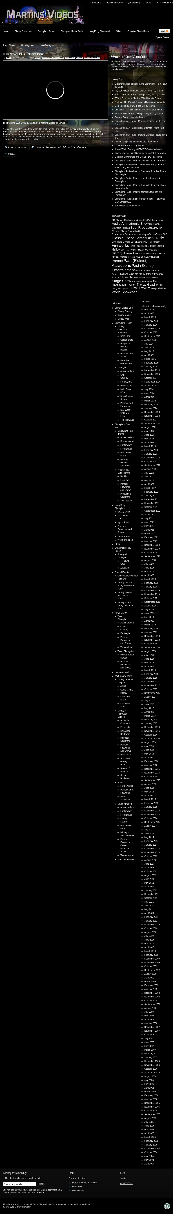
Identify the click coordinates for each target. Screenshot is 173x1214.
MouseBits (77, 1186)
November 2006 (152, 1065)
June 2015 (149, 788)
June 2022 (149, 476)
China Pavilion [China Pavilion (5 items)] (135, 231)
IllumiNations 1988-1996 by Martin (23, 54)
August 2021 (150, 514)
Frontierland (126, 385)
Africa (123, 686)
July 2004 (149, 1156)
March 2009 (150, 981)
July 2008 (149, 1012)
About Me (96, 2)
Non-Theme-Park (125, 859)
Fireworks (40, 147)
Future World (126, 786)
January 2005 (151, 1145)
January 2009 (151, 989)
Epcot (38, 57)
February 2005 (151, 1141)
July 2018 (149, 655)
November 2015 (152, 772)
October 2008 (151, 1000)
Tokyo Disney (9, 45)
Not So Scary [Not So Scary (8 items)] (143, 256)
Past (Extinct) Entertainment (72, 147)
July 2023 (149, 431)
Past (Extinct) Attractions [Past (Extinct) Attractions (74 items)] (130, 263)
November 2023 (152, 416)
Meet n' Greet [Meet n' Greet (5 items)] (158, 253)
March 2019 (150, 624)
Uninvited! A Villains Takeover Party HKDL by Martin (139, 109)
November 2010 (152, 924)
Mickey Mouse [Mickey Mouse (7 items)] (119, 256)
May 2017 (149, 708)
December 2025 (152, 328)
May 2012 (149, 883)
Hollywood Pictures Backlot (125, 346)
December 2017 (152, 681)
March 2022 (150, 488)
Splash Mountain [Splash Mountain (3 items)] (151, 278)
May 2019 (149, 617)
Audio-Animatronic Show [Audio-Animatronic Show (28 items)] (130, 223)
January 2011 (151, 921)
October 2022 (151, 461)
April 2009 (149, 977)
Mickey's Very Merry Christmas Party (125, 605)
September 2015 (152, 780)
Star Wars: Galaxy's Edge (125, 413)
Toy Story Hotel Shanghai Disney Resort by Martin (139, 90)
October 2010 (151, 928)
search (149, 2)
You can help (134, 2)
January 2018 (151, 678)
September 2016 (152, 738)
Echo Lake (125, 727)
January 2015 (151, 807)
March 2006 (150, 1091)
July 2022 (149, 473)
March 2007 (150, 1050)
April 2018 (149, 666)
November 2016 (152, 731)
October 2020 (151, 552)
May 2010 (149, 943)
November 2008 (152, 996)
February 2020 (151, 583)
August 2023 (150, 427)
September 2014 (152, 822)
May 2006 (149, 1084)
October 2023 (151, 419)
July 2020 (149, 564)
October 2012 (151, 871)
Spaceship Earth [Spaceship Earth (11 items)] (122, 277)
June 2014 (149, 833)
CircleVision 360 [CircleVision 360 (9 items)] (157, 234)
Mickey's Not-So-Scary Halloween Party (125, 585)
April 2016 (149, 757)
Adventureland (127, 371)
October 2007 (151, 1034)
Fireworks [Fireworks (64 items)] (120, 245)
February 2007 (151, 1053)
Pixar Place (125, 754)
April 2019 (149, 621)
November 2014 (152, 814)
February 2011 (151, 917)
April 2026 (149, 313)
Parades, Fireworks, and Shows (125, 462)
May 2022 (149, 480)
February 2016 (151, 761)
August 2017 (150, 697)
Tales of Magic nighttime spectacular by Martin (137, 141)
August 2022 (150, 469)
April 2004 (149, 1163)
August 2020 (150, 560)
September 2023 (152, 423)
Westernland (126, 647)
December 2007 (152, 1027)
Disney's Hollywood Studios (122, 713)
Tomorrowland (127, 420)
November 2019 (152, 594)
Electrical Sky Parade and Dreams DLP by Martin (138, 157)
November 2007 (152, 1031)
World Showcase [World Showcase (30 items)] (124, 292)
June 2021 (149, 522)
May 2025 (149, 351)
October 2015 (151, 776)
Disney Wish (123, 319)
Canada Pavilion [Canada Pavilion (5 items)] (154, 228)
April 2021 (149, 530)
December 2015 (152, 769)
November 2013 (152, 852)
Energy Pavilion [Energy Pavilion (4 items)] (143, 242)
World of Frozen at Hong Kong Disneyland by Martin (140, 94)
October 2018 (151, 643)
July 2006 (149, 1080)
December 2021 (152, 499)
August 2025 (150, 340)
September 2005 (152, 1114)
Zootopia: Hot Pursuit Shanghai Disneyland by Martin (140, 102)
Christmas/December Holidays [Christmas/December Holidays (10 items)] (130, 234)
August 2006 (150, 1076)
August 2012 (150, 875)
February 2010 (151, 955)
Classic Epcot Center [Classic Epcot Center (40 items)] (129, 238)
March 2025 (150, 359)
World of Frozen (125, 540)
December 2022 (152, 457)
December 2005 (152, 1103)
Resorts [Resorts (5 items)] (115, 274)
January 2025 (151, 366)
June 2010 (149, 940)
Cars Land (125, 336)
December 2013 (152, 848)
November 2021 (152, 503)
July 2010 (149, 936)
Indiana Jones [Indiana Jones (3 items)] (145, 254)
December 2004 (152, 1148)
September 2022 (152, 465)
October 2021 (151, 507)
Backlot (123, 476)
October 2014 (151, 818)
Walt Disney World (49, 45)
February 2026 (151, 321)
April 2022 (149, 484)
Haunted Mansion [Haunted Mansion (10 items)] (148, 249)
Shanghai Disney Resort (138, 31)
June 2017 (149, 704)
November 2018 (152, 640)
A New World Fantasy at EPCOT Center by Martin (138, 149)
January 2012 (151, 890)
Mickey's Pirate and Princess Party (124, 595)
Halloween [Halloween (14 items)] (118, 249)
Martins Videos (48, 123)
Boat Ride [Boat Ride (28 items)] (137, 227)
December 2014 (152, 810)
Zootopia (124, 568)
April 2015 (149, 795)
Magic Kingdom (124, 804)
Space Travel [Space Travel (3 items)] (138, 278)
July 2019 (149, 609)
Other (118, 31)
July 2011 (149, 902)
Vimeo (62, 123)
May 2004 (149, 1160)
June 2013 (149, 864)
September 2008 (152, 1004)
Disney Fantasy (124, 311)
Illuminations (52, 147)
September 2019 (152, 602)
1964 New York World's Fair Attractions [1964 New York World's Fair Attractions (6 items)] (143, 220)
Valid (126, 1183)
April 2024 (149, 397)
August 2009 (150, 974)
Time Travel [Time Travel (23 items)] (139, 288)
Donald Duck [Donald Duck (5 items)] (129, 242)
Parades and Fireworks (53, 57)
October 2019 (151, 598)
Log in (123, 1178)
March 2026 (150, 317)
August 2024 (150, 385)
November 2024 (152, 374)
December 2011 (152, 894)
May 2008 (149, 1015)
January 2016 (151, 765)
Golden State (126, 340)
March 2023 (150, 446)
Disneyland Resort (46, 31)
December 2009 (152, 958)
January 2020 (151, 586)
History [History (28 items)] (117, 253)
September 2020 (152, 556)
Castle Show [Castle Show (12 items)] (119, 231)
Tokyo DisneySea (125, 651)
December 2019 (152, 590)
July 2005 (149, 1122)
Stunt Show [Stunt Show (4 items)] (146, 281)
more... (11, 154)
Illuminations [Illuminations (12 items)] (130, 253)
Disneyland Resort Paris (71, 31)
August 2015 (150, 784)
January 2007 (151, 1057)
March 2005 (150, 1137)
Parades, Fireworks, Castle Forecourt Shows (125, 845)
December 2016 (152, 727)
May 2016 (149, 754)
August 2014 (150, 826)
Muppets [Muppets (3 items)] (131, 257)
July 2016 (149, 746)
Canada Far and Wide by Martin (130, 117)
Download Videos (115, 2)
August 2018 (150, 651)
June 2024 (149, 393)
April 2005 (149, 1133)
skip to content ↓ (165, 2)
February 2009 (151, 985)
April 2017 (149, 712)
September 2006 (152, 1072)
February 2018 (151, 674)
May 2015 (149, 791)
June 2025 (149, 347)
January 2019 (151, 632)
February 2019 (151, 628)
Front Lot (124, 480)
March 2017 (150, 716)
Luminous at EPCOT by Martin (129, 145)
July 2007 (149, 1038)
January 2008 (151, 1023)
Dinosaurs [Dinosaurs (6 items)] (117, 241)
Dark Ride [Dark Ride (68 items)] (155, 238)
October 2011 (151, 898)
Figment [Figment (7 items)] (155, 241)
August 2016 (150, 742)
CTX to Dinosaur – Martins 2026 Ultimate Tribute (138, 98)
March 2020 (150, 579)
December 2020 (152, 545)
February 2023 (151, 450)
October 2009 (151, 966)
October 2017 (151, 689)
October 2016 (151, 735)
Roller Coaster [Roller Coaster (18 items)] (130, 274)
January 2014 (151, 845)
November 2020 (152, 549)
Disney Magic (123, 315)
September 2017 (152, 693)
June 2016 (149, 750)
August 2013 (150, 860)
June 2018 (149, 659)
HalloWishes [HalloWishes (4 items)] (131, 250)
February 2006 (151, 1095)
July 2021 (149, 518)
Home (5, 31)
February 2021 (151, 537)
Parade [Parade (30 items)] (117, 261)
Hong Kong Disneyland (99, 31)
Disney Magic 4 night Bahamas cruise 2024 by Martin (140, 153)
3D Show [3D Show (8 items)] (117, 220)
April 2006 (149, 1088)
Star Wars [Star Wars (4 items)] (136, 281)
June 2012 (149, 879)
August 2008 (150, 1008)
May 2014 (149, 837)
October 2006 (151, 1069)
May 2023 (149, 438)
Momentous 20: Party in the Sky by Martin (135, 106)
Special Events (162, 37)
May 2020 (149, 571)
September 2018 (152, 647)
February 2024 (151, 404)
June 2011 (149, 905)
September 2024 (152, 382)
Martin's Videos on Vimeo (84, 1182)
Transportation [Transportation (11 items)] (157, 288)
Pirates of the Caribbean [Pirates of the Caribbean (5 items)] (147, 270)
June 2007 (149, 1042)
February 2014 (151, 841)
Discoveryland (127, 441)
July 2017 (149, 700)
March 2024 (150, 400)
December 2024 (152, 370)
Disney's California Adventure (122, 329)
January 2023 (151, 454)
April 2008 (149, 1019)
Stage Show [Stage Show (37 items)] (121, 281)
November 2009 (152, 962)
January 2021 (151, 541)
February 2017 (151, 719)
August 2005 (150, 1118)
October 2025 (151, 332)
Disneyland (122, 367)
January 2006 (151, 1099)
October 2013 (151, 856)
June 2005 (149, 1126)
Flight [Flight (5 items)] (132, 246)
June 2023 (149, 435)
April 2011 (149, 913)
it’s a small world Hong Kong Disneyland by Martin (139, 113)
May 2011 (149, 909)
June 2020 (149, 568)
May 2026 (149, 309)
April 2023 (149, 442)
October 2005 (151, 1110)
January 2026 (151, 325)
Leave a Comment (17, 147)
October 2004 (151, 1152)
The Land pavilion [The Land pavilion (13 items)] (148, 284)
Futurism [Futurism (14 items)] (141, 245)
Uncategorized (27, 45)
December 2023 (152, 412)
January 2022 (151, 495)
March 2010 (150, 951)
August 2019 (150, 605)
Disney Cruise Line (23, 31)
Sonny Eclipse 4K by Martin (128, 205)
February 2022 (151, 492)
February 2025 (151, 363)
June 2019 (149, 613)
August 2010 (150, 932)
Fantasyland (126, 382)
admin (9, 57)
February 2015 (151, 803)
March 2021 (150, 533)
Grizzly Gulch (123, 511)
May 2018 (149, 662)
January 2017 (151, 723)
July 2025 (149, 344)
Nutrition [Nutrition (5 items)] (155, 257)
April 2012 (149, 886)
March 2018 (150, 670)
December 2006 (152, 1061)
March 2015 (150, 799)
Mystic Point (123, 522)
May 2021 (149, 526)
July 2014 (149, 829)
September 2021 (152, 511)
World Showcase (92, 57)
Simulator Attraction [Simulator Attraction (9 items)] (151, 274)
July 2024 (149, 389)
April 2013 (149, 867)
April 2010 (149, 947)
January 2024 (151, 408)
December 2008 (152, 993)
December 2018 (152, 636)
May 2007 (149, 1046)
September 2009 (152, 970)
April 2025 (149, 355)
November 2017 (152, 685)
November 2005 (152, 1107)
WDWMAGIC (78, 1190)
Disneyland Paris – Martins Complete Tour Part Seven (140, 160)
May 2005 (149, 1129)
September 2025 (152, 336)
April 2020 (149, 575)
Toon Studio (126, 500)
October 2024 (151, 378)
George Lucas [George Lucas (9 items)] (155, 245)
